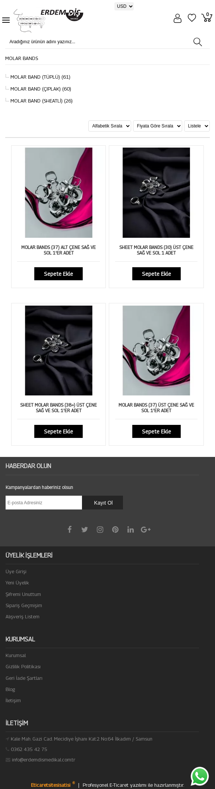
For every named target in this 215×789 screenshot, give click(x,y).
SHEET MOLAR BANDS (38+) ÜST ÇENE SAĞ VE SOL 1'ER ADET (58, 407)
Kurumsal (16, 655)
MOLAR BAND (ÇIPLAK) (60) (40, 89)
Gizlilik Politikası (23, 666)
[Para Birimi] (124, 6)
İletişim (13, 700)
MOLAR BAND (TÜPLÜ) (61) (39, 77)
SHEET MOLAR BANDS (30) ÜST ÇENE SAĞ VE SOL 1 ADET (156, 250)
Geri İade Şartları (24, 678)
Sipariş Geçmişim (24, 605)
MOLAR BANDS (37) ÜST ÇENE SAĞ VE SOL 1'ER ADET (156, 407)
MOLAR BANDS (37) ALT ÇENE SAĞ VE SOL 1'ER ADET (58, 250)
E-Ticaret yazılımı (129, 785)
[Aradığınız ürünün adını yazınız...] (65, 42)
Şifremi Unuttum (23, 594)
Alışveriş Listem (22, 616)
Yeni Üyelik (17, 583)
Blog (10, 689)
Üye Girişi (16, 571)
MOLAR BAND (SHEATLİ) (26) (41, 101)
